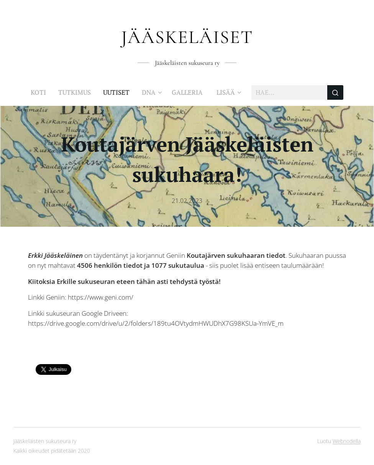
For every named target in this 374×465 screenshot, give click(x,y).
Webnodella (347, 441)
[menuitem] (41, 92)
